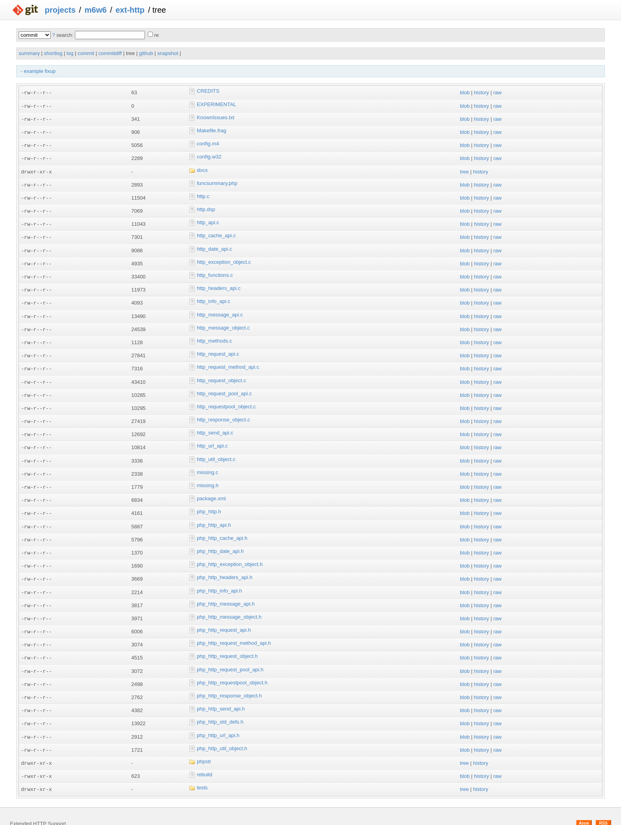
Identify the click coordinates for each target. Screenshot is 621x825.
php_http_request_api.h (224, 619)
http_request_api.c (218, 348)
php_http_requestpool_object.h (232, 670)
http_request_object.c (221, 374)
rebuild (204, 760)
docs (202, 168)
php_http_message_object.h (229, 606)
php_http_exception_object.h (230, 554)
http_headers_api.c (219, 284)
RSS (603, 808)
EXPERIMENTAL (216, 104)
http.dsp (206, 207)
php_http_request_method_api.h (234, 631)
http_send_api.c (215, 426)
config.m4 (208, 142)
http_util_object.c (216, 451)
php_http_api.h (214, 516)
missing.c (207, 464)
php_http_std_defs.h (220, 709)
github (146, 53)
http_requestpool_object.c (226, 400)
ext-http (130, 10)
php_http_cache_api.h (222, 529)
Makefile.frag (211, 130)
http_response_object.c (223, 413)
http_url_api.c (212, 439)
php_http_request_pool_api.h (230, 657)
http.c (203, 194)
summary (29, 53)
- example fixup (38, 71)
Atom (584, 808)
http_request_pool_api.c (224, 387)
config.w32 (209, 155)
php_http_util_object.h (222, 734)
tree (464, 170)
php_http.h (209, 503)
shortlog (53, 53)
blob (465, 92)
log (70, 53)
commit (86, 53)
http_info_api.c (213, 297)
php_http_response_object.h (229, 683)
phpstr (204, 748)
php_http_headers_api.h (224, 567)
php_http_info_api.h (219, 580)
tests (202, 773)
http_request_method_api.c (228, 361)
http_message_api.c (220, 310)
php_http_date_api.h (220, 542)
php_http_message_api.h (226, 593)
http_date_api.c (214, 245)
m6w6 (95, 10)
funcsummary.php (217, 181)
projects (60, 10)
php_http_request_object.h (227, 645)
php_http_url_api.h (218, 722)
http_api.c (208, 220)
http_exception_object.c (224, 258)
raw (497, 92)
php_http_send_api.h (221, 696)
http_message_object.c (223, 323)
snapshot (167, 53)
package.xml (211, 490)
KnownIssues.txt (215, 117)
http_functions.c (215, 271)
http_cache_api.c (216, 233)
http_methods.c (214, 336)
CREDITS (208, 91)
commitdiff (110, 53)
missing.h (208, 477)
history (481, 92)
